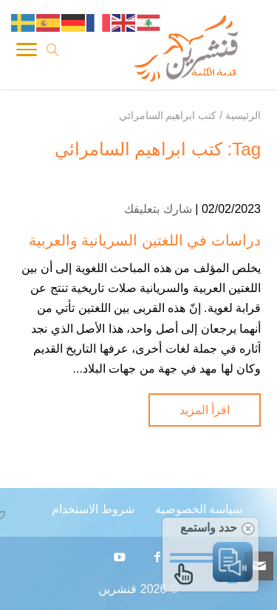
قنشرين (117, 589)
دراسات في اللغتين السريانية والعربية (145, 240)
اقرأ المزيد (204, 410)
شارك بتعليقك (157, 209)
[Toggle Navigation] (26, 52)
